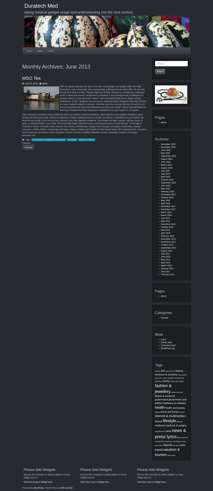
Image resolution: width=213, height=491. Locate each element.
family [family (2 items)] (166, 381)
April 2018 (165, 203)
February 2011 (167, 274)
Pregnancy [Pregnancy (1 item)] (168, 441)
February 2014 (167, 236)
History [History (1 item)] (157, 412)
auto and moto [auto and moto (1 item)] (170, 371)
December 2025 (168, 144)
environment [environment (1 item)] (179, 378)
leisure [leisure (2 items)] (158, 421)
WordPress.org (168, 348)
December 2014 (168, 224)
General (28, 147)
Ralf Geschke (66, 488)
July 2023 (165, 171)
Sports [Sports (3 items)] (167, 445)
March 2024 (166, 165)
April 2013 (165, 262)
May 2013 (165, 259)
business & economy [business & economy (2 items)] (166, 374)
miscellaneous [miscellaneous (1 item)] (160, 431)
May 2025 (165, 153)
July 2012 (165, 271)
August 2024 (167, 159)
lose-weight (72, 140)
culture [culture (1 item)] (165, 378)
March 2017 (166, 212)
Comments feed (168, 345)
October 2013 (167, 245)
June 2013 (166, 256)
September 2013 (168, 248)
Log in (164, 339)
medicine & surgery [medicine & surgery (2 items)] (176, 425)
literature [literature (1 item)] (180, 421)
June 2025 (166, 150)
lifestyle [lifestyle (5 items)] (169, 421)
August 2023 (167, 168)
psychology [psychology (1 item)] (176, 441)
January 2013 (167, 268)
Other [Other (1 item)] (179, 437)
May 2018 (165, 200)
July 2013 (165, 254)
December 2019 (168, 194)
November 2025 (168, 147)
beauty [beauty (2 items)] (179, 370)
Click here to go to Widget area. (38, 482)
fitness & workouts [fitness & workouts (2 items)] (165, 396)
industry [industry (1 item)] (182, 412)
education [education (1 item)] (171, 378)
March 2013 (166, 265)
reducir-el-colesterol (87, 140)
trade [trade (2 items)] (182, 445)
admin (43, 83)
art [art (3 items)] (162, 370)
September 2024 (168, 156)
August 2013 (167, 251)
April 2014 (165, 233)
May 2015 (165, 221)
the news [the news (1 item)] (176, 445)
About (40, 51)
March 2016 (166, 215)
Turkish (50, 51)
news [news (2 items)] (168, 431)
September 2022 (168, 182)
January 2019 (167, 197)
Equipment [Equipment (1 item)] (159, 381)
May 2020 (165, 188)
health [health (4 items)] (160, 407)
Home (29, 51)
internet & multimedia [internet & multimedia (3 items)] (169, 416)
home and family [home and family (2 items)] (169, 411)
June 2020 (166, 185)
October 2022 (167, 180)
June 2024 (166, 162)
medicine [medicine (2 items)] (160, 425)
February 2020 (167, 191)
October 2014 (167, 227)
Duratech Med (41, 6)
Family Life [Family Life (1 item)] (174, 381)
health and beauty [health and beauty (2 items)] (175, 407)
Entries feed (166, 342)
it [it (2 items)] (185, 416)
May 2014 (165, 230)
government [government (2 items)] (161, 399)
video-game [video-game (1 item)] (171, 455)
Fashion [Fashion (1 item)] (181, 381)
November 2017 (168, 209)
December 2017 (168, 206)
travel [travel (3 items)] (159, 449)
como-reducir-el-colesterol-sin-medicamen (48, 140)
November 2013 (168, 242)
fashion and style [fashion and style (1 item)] (177, 392)
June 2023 (166, 174)
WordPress (39, 488)
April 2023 (165, 177)
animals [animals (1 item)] (157, 371)
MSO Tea (31, 78)
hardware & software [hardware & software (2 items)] (174, 403)
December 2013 (168, 239)
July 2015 (165, 218)
